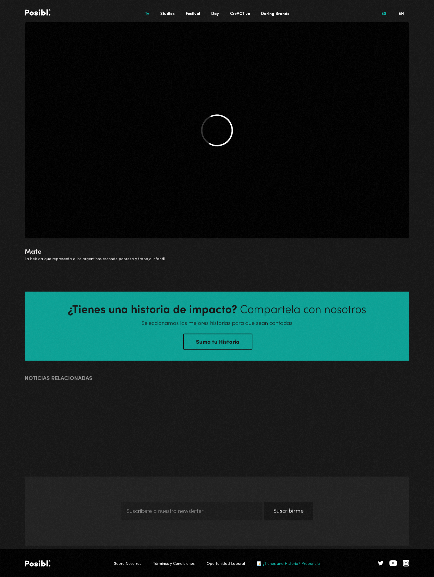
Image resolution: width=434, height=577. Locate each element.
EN (401, 13)
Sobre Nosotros (127, 563)
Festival (193, 13)
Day (215, 13)
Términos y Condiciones (174, 563)
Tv (147, 13)
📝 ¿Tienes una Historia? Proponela (288, 563)
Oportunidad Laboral (226, 563)
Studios (167, 13)
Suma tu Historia (217, 343)
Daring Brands (275, 13)
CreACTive (240, 13)
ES (383, 13)
